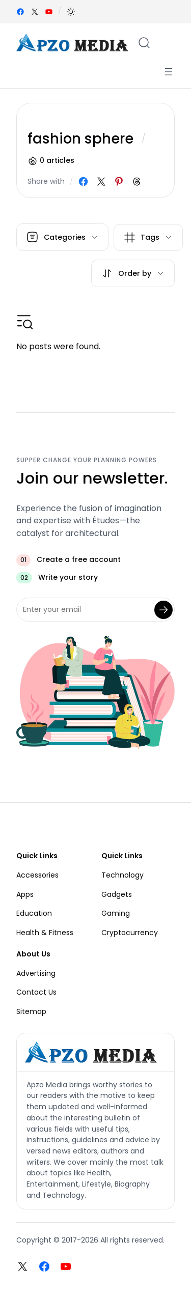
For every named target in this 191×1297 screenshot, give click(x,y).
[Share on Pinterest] (119, 181)
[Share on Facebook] (83, 181)
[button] (70, 11)
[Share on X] (101, 181)
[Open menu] (168, 72)
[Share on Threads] (136, 181)
